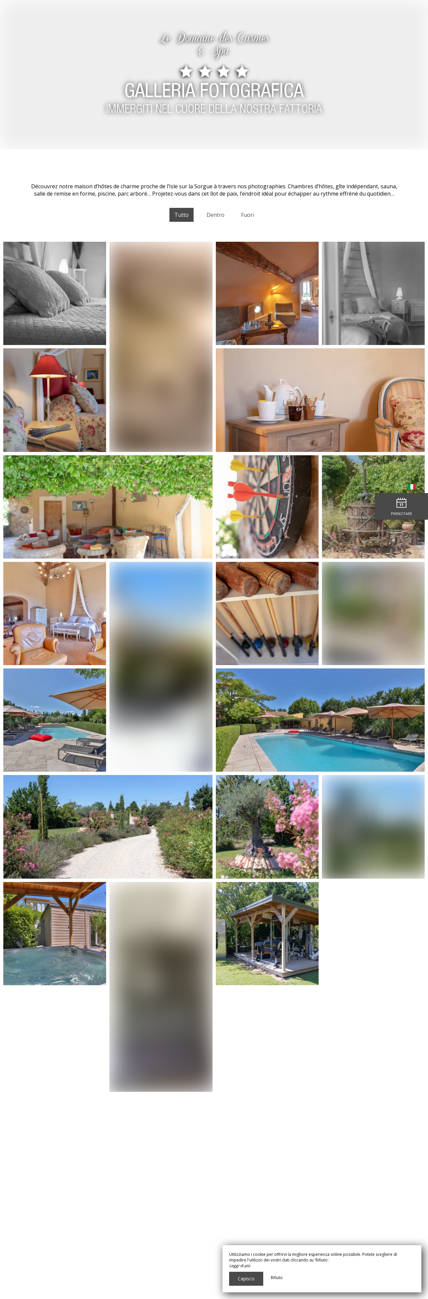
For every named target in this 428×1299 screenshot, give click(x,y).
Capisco (246, 1278)
